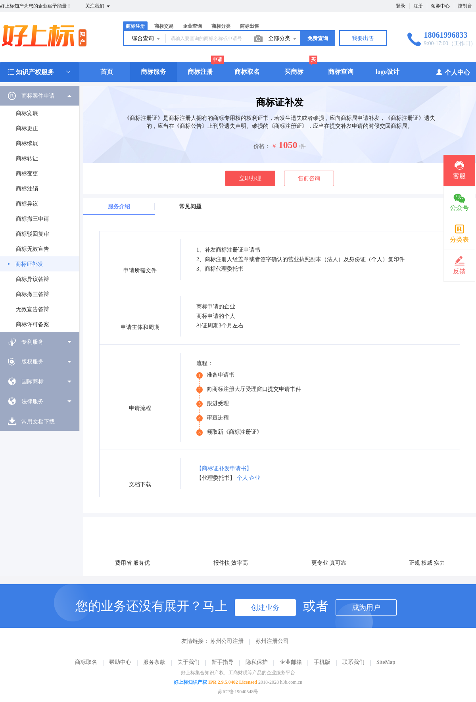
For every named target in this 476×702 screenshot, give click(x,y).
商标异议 (27, 204)
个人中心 (453, 72)
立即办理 (250, 178)
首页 (106, 71)
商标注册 (135, 26)
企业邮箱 (291, 662)
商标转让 (27, 159)
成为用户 (366, 608)
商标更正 (27, 128)
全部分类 (283, 39)
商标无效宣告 (32, 249)
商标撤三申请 (32, 219)
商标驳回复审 (32, 234)
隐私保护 (257, 662)
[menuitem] (39, 209)
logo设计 (387, 71)
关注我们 (98, 6)
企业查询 (192, 26)
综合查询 (146, 39)
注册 (418, 6)
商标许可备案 (32, 324)
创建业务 (265, 608)
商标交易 (163, 26)
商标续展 (27, 143)
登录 (400, 6)
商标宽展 (27, 113)
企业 (254, 478)
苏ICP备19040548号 (238, 691)
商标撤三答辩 (32, 294)
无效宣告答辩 (32, 309)
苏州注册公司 (272, 641)
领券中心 (440, 6)
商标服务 (153, 71)
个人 (242, 478)
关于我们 (188, 662)
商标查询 (340, 71)
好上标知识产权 (190, 682)
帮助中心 (120, 662)
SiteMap (385, 662)
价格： (261, 146)
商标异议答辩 (32, 279)
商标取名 (247, 71)
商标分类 (220, 26)
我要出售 (363, 38)
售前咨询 (309, 178)
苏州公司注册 (227, 641)
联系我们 (353, 662)
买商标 (293, 71)
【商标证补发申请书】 (224, 468)
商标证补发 (29, 264)
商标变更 (27, 174)
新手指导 (222, 662)
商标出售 (249, 26)
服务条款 (154, 662)
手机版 (322, 662)
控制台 (465, 6)
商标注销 (27, 189)
